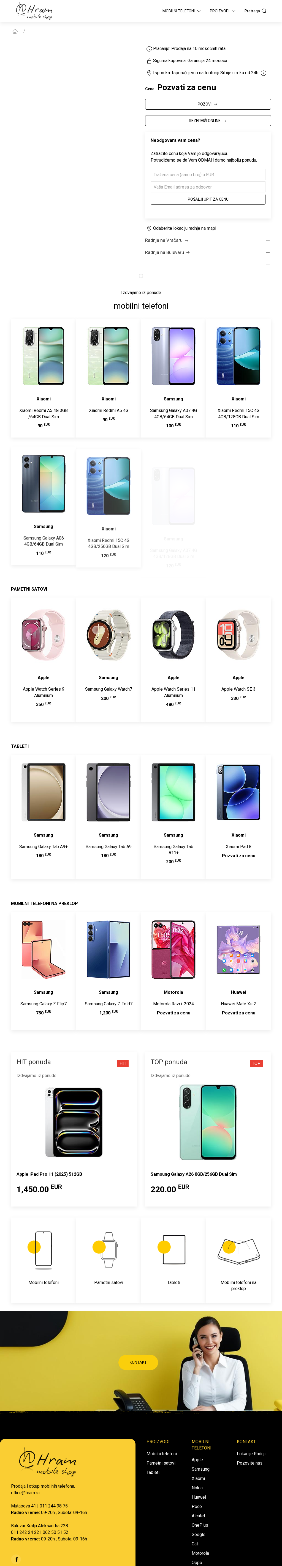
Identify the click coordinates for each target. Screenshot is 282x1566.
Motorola (200, 1553)
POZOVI (208, 104)
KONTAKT (138, 1362)
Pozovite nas (249, 1463)
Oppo (197, 1562)
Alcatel (198, 1515)
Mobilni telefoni (162, 1453)
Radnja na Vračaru (167, 240)
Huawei (199, 1497)
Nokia (197, 1487)
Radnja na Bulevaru (168, 253)
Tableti (153, 1472)
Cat (195, 1543)
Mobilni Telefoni (182, 11)
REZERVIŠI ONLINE (208, 121)
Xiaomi (198, 1478)
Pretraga (256, 11)
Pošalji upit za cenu (208, 199)
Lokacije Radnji (251, 1453)
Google (198, 1534)
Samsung (201, 1469)
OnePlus (200, 1525)
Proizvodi (223, 11)
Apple (197, 1459)
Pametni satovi (161, 1463)
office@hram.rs (25, 1492)
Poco (197, 1506)
